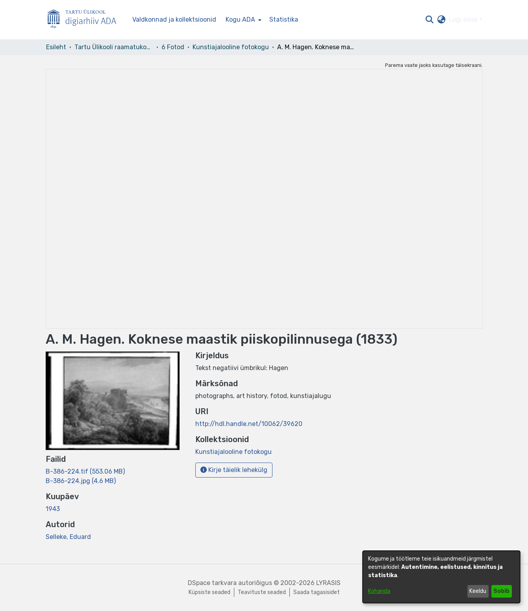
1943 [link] (53, 509)
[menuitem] (242, 19)
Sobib (501, 591)
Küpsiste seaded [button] (209, 592)
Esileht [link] (56, 47)
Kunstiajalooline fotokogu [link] (231, 47)
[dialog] (441, 577)
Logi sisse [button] (464, 19)
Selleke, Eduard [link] (68, 537)
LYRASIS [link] (328, 583)
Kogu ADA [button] (240, 19)
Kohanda (379, 591)
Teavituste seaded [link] (262, 592)
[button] (430, 19)
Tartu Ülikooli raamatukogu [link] (113, 47)
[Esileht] (85, 19)
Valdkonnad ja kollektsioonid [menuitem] (174, 19)
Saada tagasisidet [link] (316, 592)
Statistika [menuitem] (283, 19)
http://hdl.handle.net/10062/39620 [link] (248, 424)
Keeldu (477, 591)
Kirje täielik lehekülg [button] (233, 470)
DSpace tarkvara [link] (212, 583)
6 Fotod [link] (172, 47)
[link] (85, 471)
